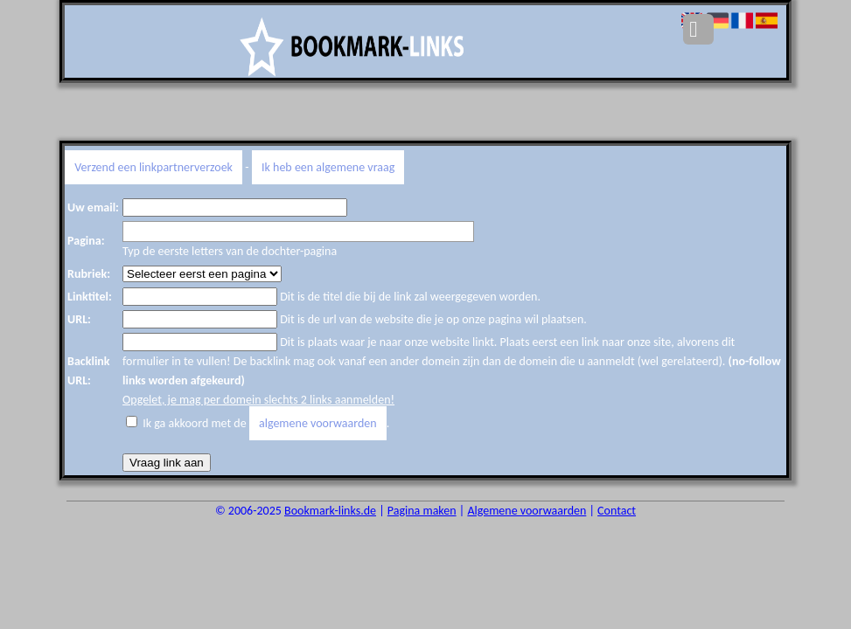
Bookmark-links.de (330, 510)
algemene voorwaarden (318, 423)
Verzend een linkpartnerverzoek (153, 167)
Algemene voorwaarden (526, 510)
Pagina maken (422, 510)
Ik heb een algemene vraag (328, 167)
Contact (616, 510)
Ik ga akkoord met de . (266, 423)
